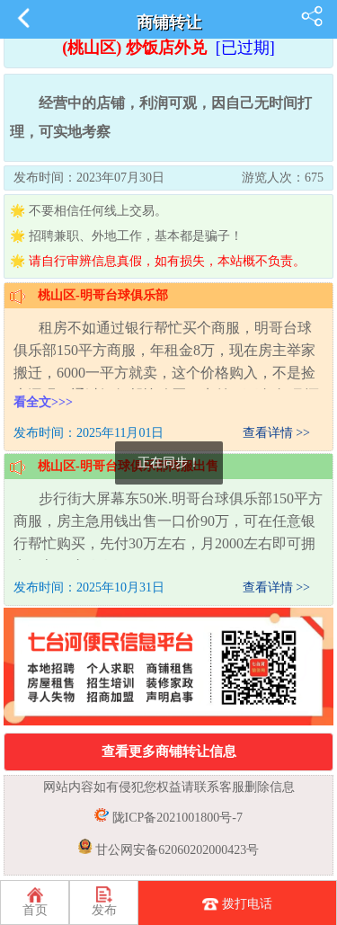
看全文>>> (43, 402)
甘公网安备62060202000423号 (176, 850)
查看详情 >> (276, 433)
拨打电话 (237, 905)
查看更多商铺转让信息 (169, 751)
